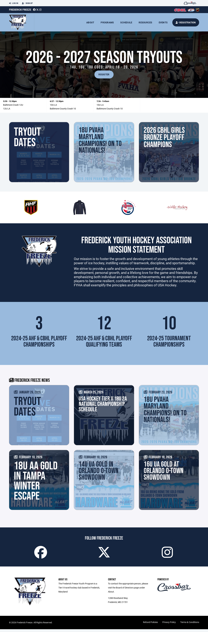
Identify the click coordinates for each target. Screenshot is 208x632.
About (90, 22)
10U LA (53, 104)
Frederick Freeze (20, 9)
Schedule (126, 22)
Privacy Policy (169, 624)
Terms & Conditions (189, 624)
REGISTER (103, 74)
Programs (107, 22)
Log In (13, 3)
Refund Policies (150, 624)
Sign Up (27, 3)
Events (163, 22)
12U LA (6, 108)
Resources (145, 22)
